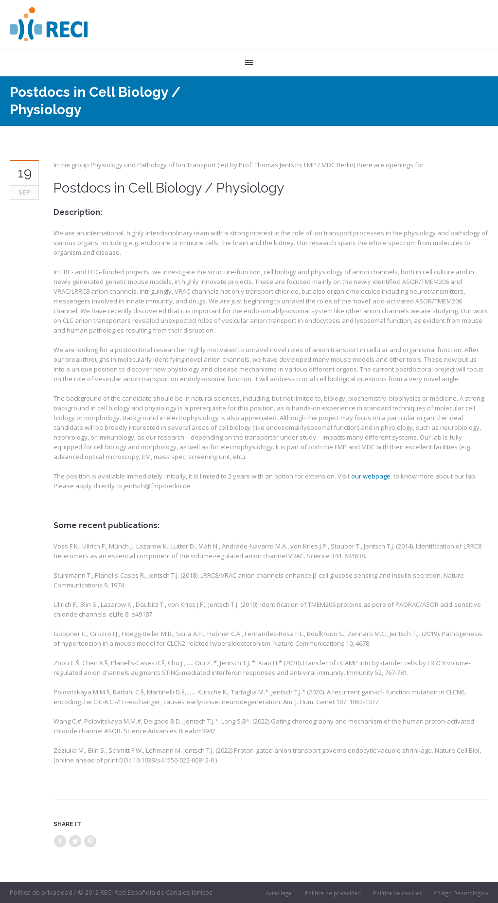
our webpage (371, 476)
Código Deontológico (461, 893)
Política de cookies (397, 893)
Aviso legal (279, 893)
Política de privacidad (333, 893)
